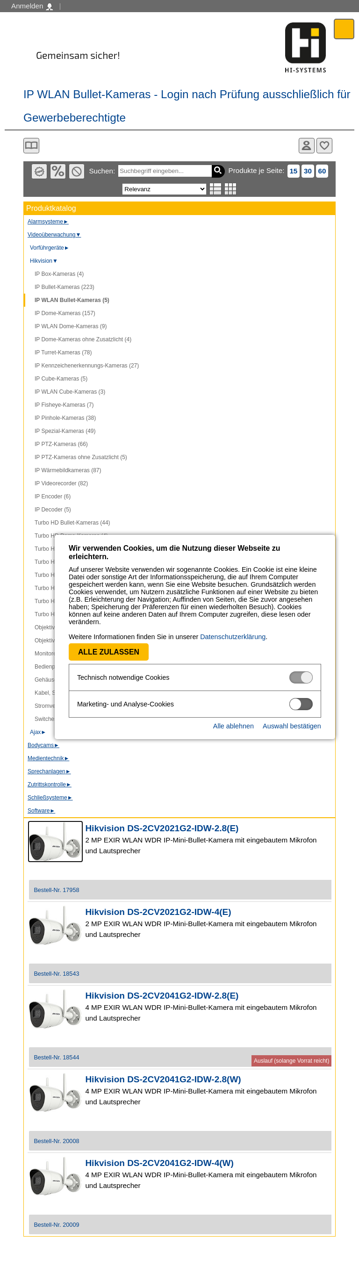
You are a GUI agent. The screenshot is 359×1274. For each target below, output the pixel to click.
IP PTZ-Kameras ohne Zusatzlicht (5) (81, 457)
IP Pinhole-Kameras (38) (65, 418)
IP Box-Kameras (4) (59, 274)
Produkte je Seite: (257, 170)
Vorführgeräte (50, 248)
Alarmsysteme (48, 221)
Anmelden (32, 6)
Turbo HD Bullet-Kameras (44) (72, 522)
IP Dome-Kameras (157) (65, 313)
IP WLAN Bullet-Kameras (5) (72, 300)
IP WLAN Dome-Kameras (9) (71, 326)
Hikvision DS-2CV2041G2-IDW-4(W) (159, 1163)
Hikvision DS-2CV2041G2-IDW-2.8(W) (163, 1079)
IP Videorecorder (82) (61, 483)
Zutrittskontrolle (50, 784)
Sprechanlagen (49, 771)
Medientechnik (48, 758)
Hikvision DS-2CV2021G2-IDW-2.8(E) (161, 828)
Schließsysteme (50, 797)
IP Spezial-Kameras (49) (65, 431)
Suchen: (102, 171)
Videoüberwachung (54, 234)
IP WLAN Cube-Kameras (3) (70, 392)
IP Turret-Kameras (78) (63, 352)
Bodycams (43, 745)
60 (322, 171)
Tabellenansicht (230, 189)
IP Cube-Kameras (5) (61, 378)
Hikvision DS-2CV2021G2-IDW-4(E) (158, 912)
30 (308, 171)
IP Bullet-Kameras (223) (64, 287)
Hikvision (44, 261)
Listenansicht (215, 189)
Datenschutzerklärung (217, 637)
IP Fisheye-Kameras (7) (64, 405)
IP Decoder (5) (53, 509)
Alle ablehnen (218, 726)
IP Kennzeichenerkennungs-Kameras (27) (87, 365)
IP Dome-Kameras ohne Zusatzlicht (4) (83, 339)
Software (41, 810)
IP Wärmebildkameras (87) (68, 470)
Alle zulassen (93, 652)
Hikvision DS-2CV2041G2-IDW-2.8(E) (161, 995)
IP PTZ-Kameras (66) (61, 444)
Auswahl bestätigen (276, 726)
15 (293, 171)
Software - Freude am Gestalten (305, 47)
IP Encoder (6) (53, 496)
